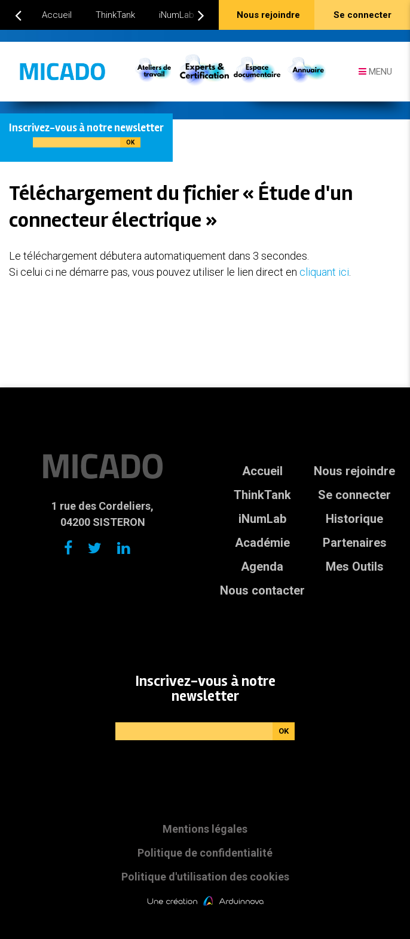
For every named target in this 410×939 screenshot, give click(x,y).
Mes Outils (355, 566)
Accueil (57, 15)
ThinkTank (115, 15)
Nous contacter (262, 590)
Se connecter (354, 495)
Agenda (262, 566)
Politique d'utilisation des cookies (205, 876)
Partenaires (355, 542)
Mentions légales (205, 829)
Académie (262, 542)
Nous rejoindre (354, 471)
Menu (375, 71)
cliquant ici (324, 272)
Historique (354, 519)
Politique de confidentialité (205, 852)
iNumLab (176, 15)
